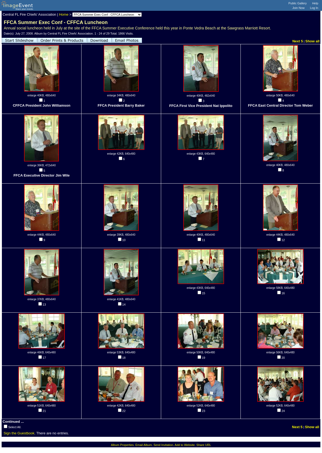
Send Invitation (163, 445)
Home (64, 14)
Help (315, 3)
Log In (314, 7)
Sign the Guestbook (19, 433)
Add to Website (185, 445)
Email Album (143, 445)
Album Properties (122, 445)
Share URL (203, 445)
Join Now (298, 7)
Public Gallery (298, 3)
